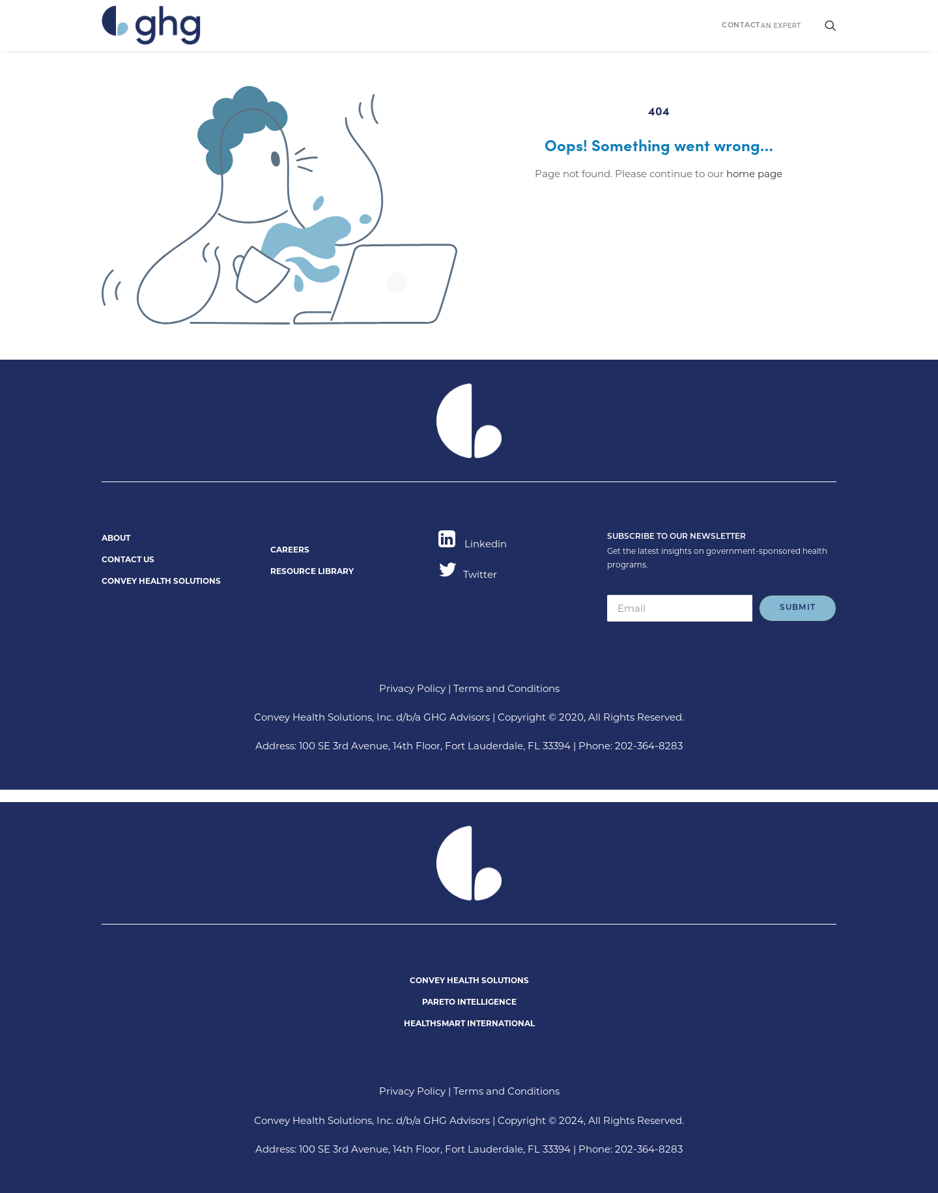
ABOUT (116, 538)
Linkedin (472, 544)
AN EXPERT (761, 26)
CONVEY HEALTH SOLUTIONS (161, 581)
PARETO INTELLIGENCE (469, 1002)
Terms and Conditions (506, 688)
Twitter (467, 574)
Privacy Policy (412, 688)
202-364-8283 (649, 746)
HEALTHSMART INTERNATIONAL (469, 1023)
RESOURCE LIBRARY (312, 571)
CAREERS (289, 549)
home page (754, 173)
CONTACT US (128, 559)
